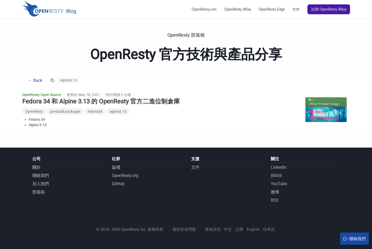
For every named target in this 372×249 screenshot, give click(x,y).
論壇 (116, 167)
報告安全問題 (184, 229)
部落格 (38, 192)
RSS (274, 200)
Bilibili (276, 175)
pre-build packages (65, 111)
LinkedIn (278, 167)
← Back (35, 80)
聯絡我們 (40, 175)
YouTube (279, 183)
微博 (275, 192)
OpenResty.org (125, 175)
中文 (228, 229)
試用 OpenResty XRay (328, 9)
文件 (296, 9)
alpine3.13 (118, 111)
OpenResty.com (204, 9)
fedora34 (95, 111)
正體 (239, 229)
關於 (36, 167)
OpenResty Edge (272, 9)
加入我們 (40, 183)
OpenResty (34, 111)
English (253, 229)
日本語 (269, 229)
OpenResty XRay (237, 9)
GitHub (118, 183)
